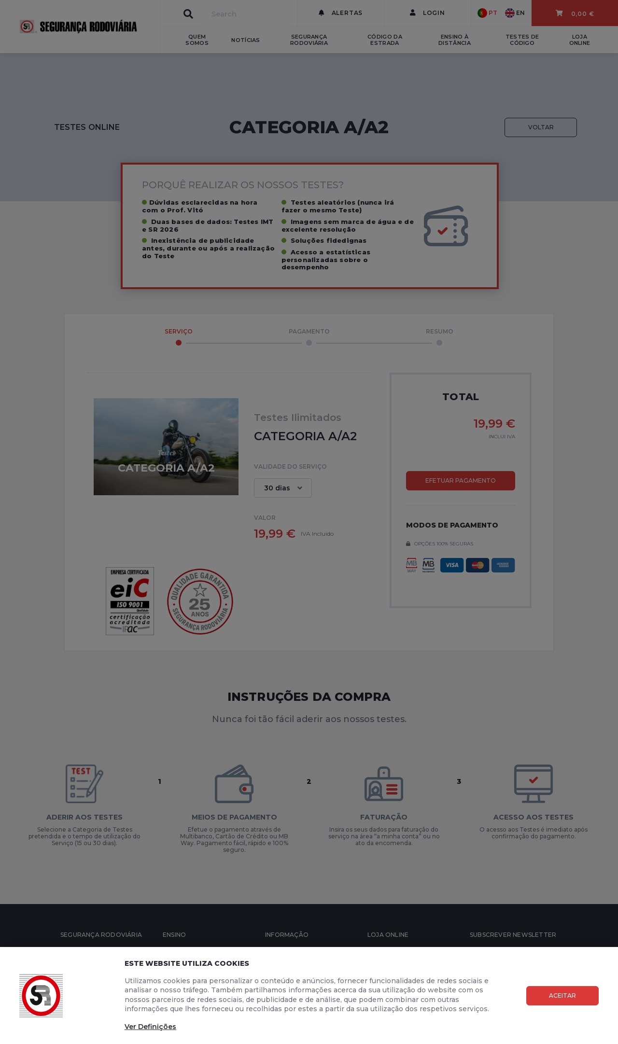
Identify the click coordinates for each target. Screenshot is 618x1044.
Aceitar (562, 995)
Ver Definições (150, 1026)
